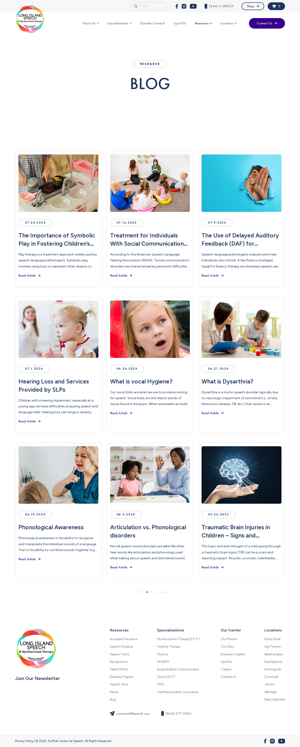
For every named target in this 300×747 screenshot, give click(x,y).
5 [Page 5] (150, 592)
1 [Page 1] (136, 592)
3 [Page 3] (143, 592)
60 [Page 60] (163, 592)
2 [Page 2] (140, 592)
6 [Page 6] (154, 592)
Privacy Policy (24, 741)
